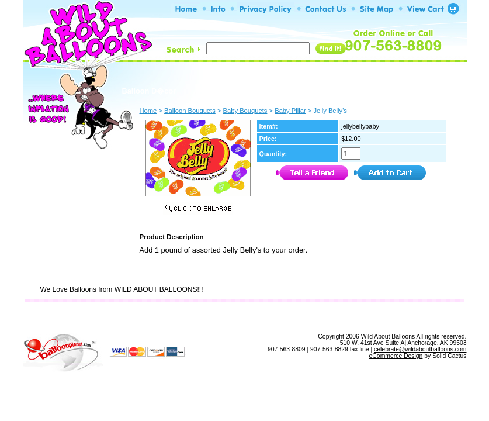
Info (167, 316)
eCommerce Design (396, 356)
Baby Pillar (290, 110)
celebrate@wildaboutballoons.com (420, 349)
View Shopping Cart (334, 316)
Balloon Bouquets (307, 89)
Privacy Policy (214, 316)
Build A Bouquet (226, 89)
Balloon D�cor (149, 91)
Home (135, 316)
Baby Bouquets (245, 110)
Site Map (269, 316)
